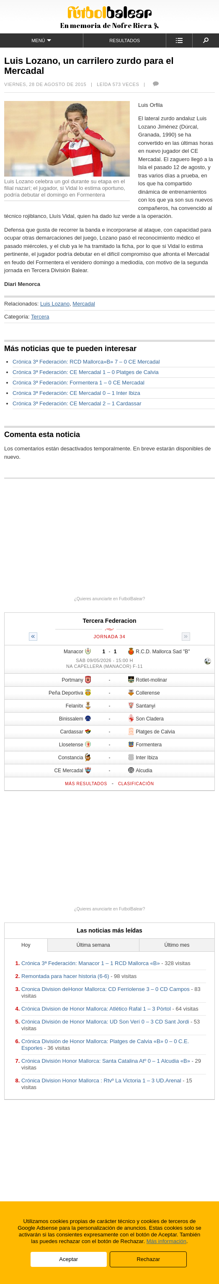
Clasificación (136, 783)
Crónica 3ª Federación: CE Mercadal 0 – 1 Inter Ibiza (76, 393)
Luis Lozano (55, 304)
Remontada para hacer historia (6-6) (65, 976)
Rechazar (148, 1259)
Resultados (124, 40)
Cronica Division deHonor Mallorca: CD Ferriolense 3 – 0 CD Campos (105, 989)
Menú (41, 40)
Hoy (25, 945)
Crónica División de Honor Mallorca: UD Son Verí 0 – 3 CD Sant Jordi (105, 1022)
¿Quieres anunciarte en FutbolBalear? (109, 599)
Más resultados (86, 783)
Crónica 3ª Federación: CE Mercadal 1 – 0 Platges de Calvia (86, 372)
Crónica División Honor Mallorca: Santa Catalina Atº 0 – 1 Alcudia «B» (105, 1061)
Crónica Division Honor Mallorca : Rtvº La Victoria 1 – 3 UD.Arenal (101, 1080)
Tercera (40, 316)
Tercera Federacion (109, 620)
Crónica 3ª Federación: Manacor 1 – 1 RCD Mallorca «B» (90, 963)
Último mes (177, 945)
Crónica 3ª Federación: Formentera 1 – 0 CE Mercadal (78, 382)
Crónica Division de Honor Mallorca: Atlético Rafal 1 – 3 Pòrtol (96, 1009)
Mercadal (83, 304)
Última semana (93, 945)
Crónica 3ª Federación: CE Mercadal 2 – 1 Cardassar (77, 403)
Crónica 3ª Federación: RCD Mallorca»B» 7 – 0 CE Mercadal (86, 362)
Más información (166, 1241)
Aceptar (68, 1259)
